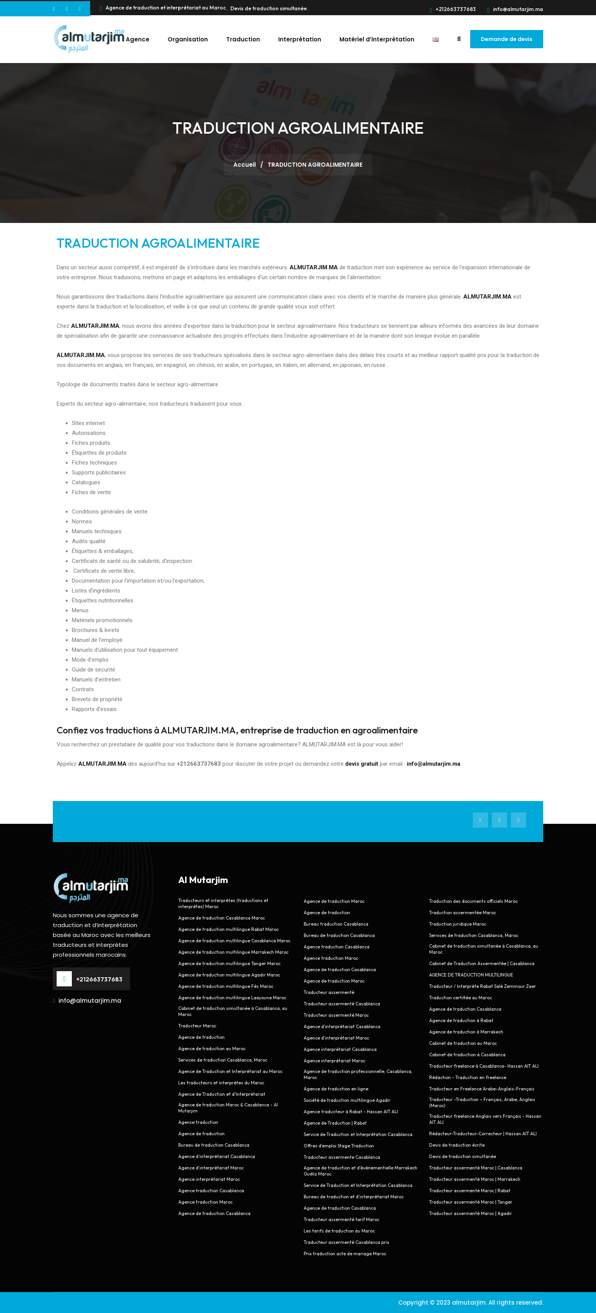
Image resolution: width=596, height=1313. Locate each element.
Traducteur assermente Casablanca (342, 1157)
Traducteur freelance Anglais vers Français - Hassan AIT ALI (485, 1119)
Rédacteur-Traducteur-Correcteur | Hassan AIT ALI (483, 1133)
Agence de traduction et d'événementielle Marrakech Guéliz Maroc (360, 1171)
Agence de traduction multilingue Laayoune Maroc (232, 997)
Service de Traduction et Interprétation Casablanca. (359, 1134)
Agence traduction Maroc (205, 1202)
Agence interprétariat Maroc (209, 1179)
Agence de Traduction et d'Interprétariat (221, 1094)
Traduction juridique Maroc (457, 924)
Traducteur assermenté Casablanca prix (346, 1242)
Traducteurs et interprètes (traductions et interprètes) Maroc (223, 903)
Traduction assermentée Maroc (462, 912)
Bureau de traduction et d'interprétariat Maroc (354, 1196)
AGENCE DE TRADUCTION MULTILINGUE (471, 975)
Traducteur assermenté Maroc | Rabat (469, 1190)
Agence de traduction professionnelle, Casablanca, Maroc (358, 1074)
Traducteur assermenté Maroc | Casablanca (475, 1168)
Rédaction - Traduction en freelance (467, 1077)
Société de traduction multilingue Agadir (347, 1100)
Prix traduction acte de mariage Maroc (345, 1253)
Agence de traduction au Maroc (212, 1048)
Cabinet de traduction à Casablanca (467, 1054)
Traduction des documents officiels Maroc (473, 901)
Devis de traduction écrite (457, 1145)
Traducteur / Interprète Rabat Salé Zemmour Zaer (482, 986)
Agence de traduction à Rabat (461, 1020)
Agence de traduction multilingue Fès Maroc (225, 986)
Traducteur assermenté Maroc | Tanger (470, 1202)
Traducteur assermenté (329, 992)
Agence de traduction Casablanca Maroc (221, 918)
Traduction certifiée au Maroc (460, 997)
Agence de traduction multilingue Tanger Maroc (229, 963)
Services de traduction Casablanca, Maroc (222, 1060)
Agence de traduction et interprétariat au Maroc (163, 8)
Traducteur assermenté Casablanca (342, 1003)
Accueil (245, 165)
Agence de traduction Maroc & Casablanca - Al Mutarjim (228, 1108)
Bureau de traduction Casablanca (213, 1145)
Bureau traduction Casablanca (336, 924)
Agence (137, 39)
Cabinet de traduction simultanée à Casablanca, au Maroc (232, 1011)
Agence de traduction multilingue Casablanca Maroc (234, 940)
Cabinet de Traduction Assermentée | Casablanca (481, 963)
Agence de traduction (201, 1037)
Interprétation (299, 39)
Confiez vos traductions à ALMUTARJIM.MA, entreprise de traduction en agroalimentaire (237, 730)
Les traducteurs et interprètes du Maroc (221, 1082)
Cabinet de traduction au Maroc (463, 1043)
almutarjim (469, 1303)
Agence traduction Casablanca (211, 1190)
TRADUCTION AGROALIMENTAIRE (158, 243)
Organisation (188, 39)
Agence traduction (198, 1122)
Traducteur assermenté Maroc (336, 1015)
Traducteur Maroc (197, 1026)
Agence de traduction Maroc (334, 901)
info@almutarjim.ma (515, 9)
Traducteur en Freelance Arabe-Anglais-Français (481, 1089)
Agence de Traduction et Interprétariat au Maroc (230, 1071)
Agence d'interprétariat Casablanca (216, 1156)
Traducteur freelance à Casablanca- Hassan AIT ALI (484, 1066)
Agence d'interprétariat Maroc (211, 1168)
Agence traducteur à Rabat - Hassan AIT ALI (351, 1111)
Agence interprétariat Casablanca (341, 1049)
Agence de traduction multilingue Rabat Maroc (228, 929)
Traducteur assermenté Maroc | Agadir (470, 1213)
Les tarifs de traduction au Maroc (339, 1231)
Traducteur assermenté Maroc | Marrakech (474, 1179)
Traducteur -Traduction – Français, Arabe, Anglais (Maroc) (482, 1102)
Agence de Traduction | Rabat (335, 1123)
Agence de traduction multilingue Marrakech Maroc (233, 952)
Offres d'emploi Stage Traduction (339, 1146)
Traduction (243, 39)
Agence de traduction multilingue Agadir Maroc (229, 975)
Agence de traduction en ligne (336, 1089)
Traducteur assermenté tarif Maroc (341, 1219)
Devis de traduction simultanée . (269, 8)
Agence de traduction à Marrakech (466, 1032)
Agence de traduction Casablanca (214, 1213)
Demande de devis (507, 39)
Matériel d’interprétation (376, 39)
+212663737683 (453, 9)
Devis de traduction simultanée (462, 1156)
